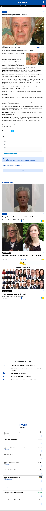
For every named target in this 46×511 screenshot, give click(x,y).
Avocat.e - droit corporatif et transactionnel (13, 500)
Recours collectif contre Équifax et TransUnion (21, 376)
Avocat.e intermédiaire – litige (10, 469)
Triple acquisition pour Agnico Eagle (18, 373)
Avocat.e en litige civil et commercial (11, 462)
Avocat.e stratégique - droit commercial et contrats (14, 447)
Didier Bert (7, 47)
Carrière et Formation (7, 252)
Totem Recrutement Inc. (7, 464)
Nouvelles (5, 11)
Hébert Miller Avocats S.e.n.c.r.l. (8, 472)
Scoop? (43, 5)
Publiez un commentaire (10, 153)
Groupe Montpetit (6, 441)
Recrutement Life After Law (8, 435)
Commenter (24, 220)
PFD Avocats (5, 502)
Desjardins (5, 496)
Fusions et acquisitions (7, 291)
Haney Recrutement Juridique (8, 479)
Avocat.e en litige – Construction (10, 484)
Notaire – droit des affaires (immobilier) (12, 477)
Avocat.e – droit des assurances (10, 439)
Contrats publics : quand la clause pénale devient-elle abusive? (24, 379)
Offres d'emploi (23, 6)
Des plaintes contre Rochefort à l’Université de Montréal (23, 365)
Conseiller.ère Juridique (8, 454)
